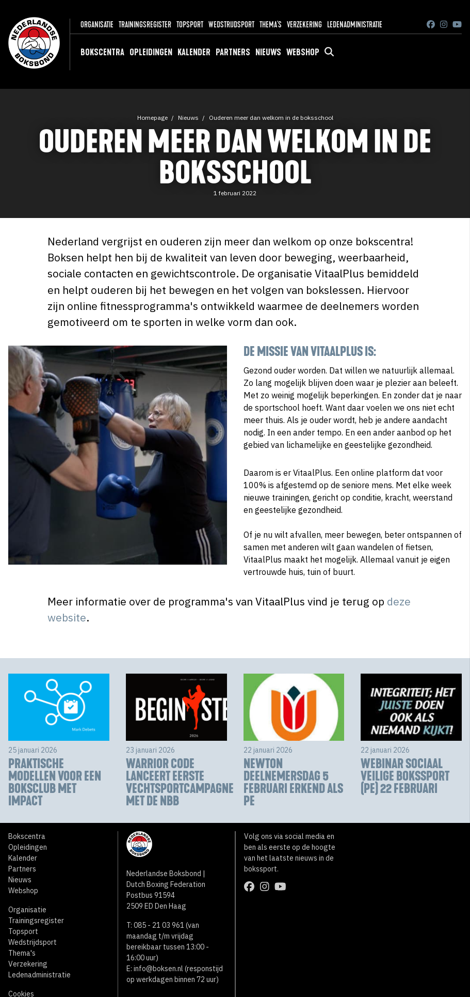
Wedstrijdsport (231, 24)
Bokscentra (102, 52)
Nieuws (268, 52)
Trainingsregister (145, 24)
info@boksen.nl (158, 968)
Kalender (193, 52)
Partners (233, 52)
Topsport (189, 24)
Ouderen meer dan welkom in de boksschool (271, 117)
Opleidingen (150, 52)
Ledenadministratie (354, 24)
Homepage (152, 117)
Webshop (302, 52)
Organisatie (97, 24)
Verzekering (304, 24)
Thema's (271, 24)
